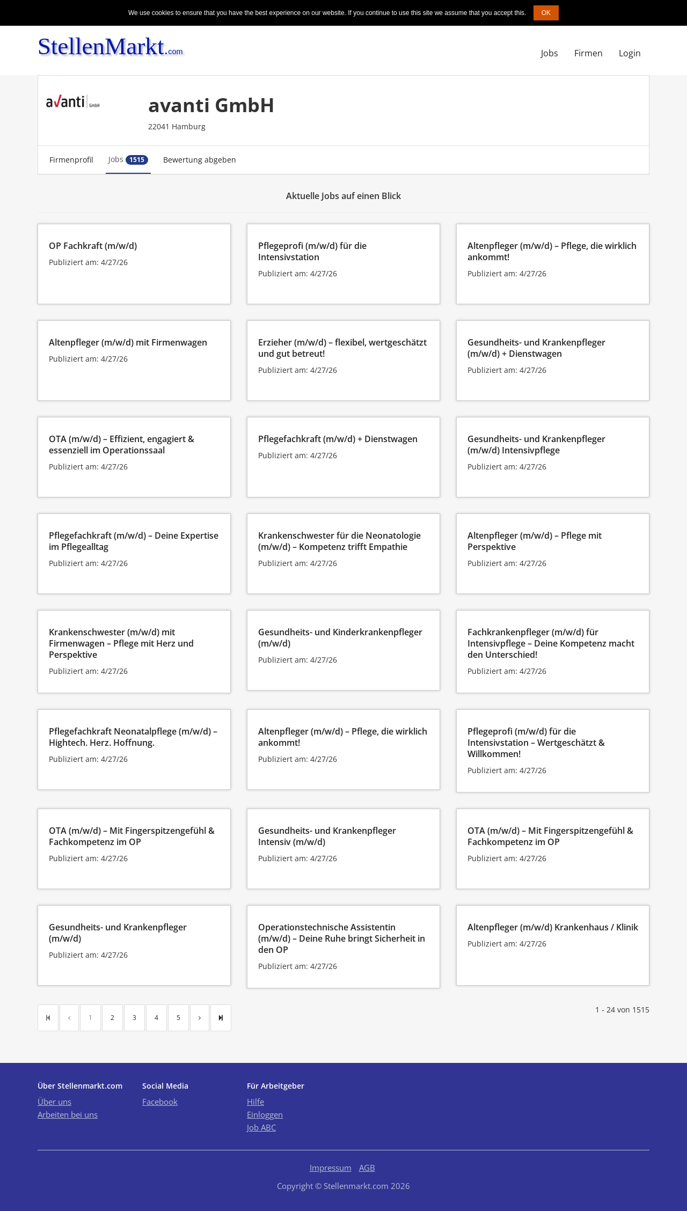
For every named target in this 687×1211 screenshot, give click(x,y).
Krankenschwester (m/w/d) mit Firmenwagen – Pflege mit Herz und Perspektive (121, 643)
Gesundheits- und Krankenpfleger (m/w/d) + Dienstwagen (536, 347)
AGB (367, 1167)
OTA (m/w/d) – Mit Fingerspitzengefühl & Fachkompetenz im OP (132, 836)
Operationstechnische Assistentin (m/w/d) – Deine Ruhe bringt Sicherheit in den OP (341, 938)
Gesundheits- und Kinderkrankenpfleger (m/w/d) (340, 637)
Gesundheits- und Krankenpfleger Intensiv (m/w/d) (327, 836)
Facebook (160, 1101)
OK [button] (546, 13)
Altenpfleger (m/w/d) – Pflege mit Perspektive (534, 541)
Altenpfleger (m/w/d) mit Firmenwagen (128, 342)
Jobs (549, 53)
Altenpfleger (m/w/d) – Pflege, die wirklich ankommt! (552, 251)
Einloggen (265, 1114)
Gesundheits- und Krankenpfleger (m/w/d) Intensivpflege (536, 444)
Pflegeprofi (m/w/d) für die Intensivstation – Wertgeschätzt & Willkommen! (536, 742)
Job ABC (261, 1127)
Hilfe (255, 1101)
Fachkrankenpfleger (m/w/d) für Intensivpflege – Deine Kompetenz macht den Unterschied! (550, 643)
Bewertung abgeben (199, 160)
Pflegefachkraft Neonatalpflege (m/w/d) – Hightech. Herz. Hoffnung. (133, 736)
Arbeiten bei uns (68, 1114)
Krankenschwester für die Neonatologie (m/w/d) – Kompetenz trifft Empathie (339, 541)
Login (630, 53)
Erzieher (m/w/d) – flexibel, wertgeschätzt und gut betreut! (342, 347)
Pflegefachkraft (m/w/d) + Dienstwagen (338, 439)
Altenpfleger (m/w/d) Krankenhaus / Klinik (552, 927)
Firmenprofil (71, 160)
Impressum (331, 1167)
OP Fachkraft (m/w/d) (93, 246)
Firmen (588, 53)
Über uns (54, 1101)
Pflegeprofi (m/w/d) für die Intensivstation (312, 251)
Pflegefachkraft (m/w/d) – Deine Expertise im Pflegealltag (133, 541)
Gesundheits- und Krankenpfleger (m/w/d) (118, 932)
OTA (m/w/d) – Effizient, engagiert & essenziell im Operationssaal (121, 444)
